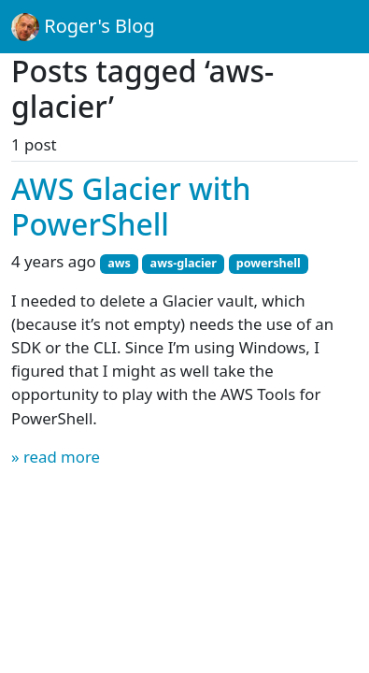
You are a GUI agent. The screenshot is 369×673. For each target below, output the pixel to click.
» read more (55, 456)
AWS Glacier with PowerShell (131, 206)
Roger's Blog (83, 27)
